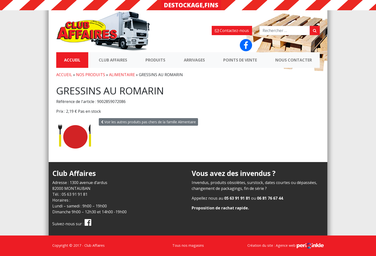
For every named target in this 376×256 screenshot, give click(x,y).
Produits (155, 60)
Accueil (72, 60)
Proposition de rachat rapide (220, 208)
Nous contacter (293, 60)
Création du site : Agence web (285, 245)
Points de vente (240, 60)
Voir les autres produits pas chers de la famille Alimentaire (148, 122)
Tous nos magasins (188, 245)
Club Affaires (113, 60)
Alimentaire (122, 74)
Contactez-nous (232, 30)
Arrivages (194, 60)
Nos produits (90, 74)
